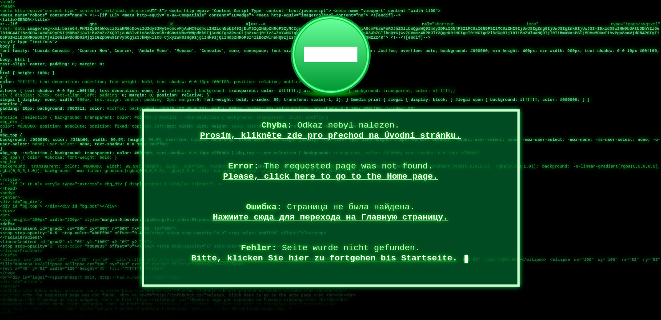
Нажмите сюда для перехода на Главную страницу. (331, 217)
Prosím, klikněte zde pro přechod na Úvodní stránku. (330, 135)
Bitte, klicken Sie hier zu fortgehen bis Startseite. (324, 258)
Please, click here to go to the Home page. (330, 176)
